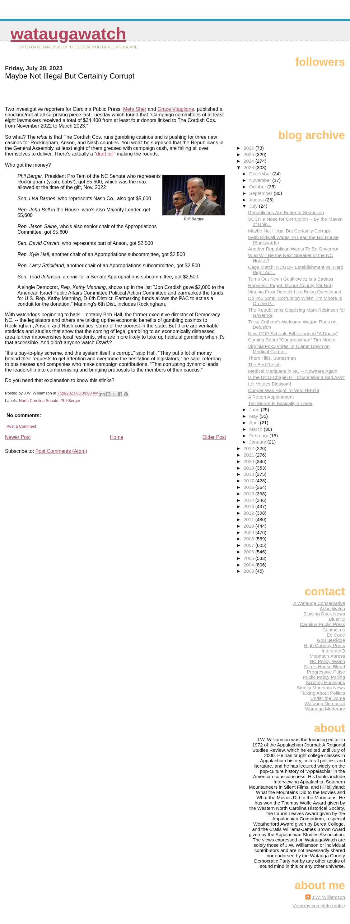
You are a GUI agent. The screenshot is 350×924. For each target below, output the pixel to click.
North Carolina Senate (38, 400)
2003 (249, 571)
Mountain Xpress (327, 656)
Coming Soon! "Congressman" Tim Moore (292, 339)
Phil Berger (70, 400)
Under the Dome (327, 698)
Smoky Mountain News (321, 687)
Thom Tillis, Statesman (272, 358)
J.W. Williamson (328, 897)
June (255, 409)
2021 (249, 454)
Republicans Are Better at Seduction (286, 212)
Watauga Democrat (325, 703)
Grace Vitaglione (175, 109)
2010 (249, 526)
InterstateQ (333, 650)
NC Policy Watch (327, 661)
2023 (249, 167)
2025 (249, 154)
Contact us (333, 629)
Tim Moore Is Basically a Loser (280, 403)
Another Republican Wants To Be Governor (293, 248)
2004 (249, 564)
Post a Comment (21, 426)
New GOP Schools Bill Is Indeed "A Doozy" (293, 333)
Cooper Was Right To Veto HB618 (283, 390)
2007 (249, 545)
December (260, 173)
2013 (249, 506)
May (254, 416)
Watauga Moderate (325, 708)
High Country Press (324, 645)
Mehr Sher (135, 109)
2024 (249, 161)
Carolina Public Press (322, 624)
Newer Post (18, 437)
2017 (249, 480)
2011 (249, 519)
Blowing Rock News (324, 613)
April (254, 422)
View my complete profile (318, 905)
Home (116, 437)
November (260, 180)
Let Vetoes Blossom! (269, 383)
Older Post (214, 437)
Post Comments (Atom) (61, 451)
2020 (249, 461)
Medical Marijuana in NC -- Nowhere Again (292, 371)
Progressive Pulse (326, 671)
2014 (249, 500)
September (261, 193)
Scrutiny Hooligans (325, 682)
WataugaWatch (68, 33)
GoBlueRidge (331, 640)
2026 (249, 148)
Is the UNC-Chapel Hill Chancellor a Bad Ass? (296, 377)
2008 (249, 538)
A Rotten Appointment (271, 396)
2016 (249, 487)
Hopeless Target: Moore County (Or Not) (290, 285)
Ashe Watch (332, 608)
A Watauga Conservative (319, 603)
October (258, 186)
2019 (249, 468)
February (259, 435)
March (256, 429)
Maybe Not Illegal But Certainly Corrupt (289, 230)
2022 (249, 448)
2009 (249, 532)
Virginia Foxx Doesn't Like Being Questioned (294, 291)
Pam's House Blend (324, 666)
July (254, 206)
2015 (249, 493)
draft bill (105, 153)
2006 (249, 551)
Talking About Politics (323, 693)
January (258, 441)
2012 (249, 513)
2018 (249, 474)
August (257, 199)
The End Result (264, 364)
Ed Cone (336, 635)
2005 (249, 558)
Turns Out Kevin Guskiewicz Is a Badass (290, 279)
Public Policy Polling (324, 677)
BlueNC (337, 619)
